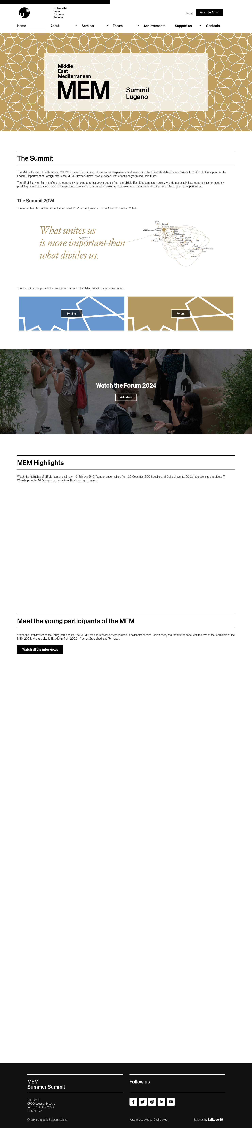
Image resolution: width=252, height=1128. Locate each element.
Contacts (213, 26)
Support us (188, 25)
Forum (126, 25)
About (64, 25)
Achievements (154, 26)
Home (21, 26)
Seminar (95, 25)
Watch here (126, 397)
